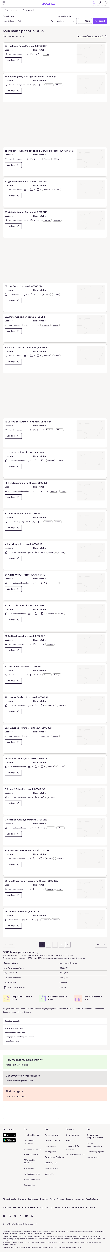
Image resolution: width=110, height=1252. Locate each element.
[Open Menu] (3, 3)
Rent (89, 1129)
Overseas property (32, 1149)
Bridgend (27, 1012)
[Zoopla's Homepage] (48, 4)
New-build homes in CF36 (93, 998)
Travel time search (32, 1154)
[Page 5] (68, 944)
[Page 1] (42, 944)
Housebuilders (51, 1168)
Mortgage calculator (75, 1154)
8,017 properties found (13, 36)
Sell (47, 1129)
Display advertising (54, 1207)
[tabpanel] (55, 19)
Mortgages (29, 1168)
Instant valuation (52, 1140)
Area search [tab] (28, 10)
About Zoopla (9, 1199)
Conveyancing (72, 1135)
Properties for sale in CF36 (22, 998)
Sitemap (7, 1207)
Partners (70, 1129)
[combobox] (28, 19)
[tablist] (19, 10)
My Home (100, 3)
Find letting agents (95, 1152)
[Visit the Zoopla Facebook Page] (4, 1215)
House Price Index (12, 1041)
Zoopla (6, 1012)
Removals (70, 1140)
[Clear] (52, 21)
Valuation (94, 3)
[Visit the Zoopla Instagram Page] (20, 1215)
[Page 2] (48, 944)
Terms (52, 1199)
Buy (25, 1129)
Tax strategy (91, 1199)
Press (67, 1207)
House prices (16, 1012)
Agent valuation (52, 1135)
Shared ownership (32, 1179)
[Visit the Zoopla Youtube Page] (26, 1215)
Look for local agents (16, 1096)
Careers (22, 1199)
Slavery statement (75, 1199)
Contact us (33, 1199)
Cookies (44, 1199)
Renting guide (93, 1157)
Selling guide (50, 1152)
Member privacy (35, 1207)
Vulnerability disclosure (83, 1207)
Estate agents (51, 1163)
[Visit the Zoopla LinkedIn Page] (15, 1215)
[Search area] (28, 21)
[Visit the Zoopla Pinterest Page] (32, 1215)
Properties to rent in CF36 (58, 998)
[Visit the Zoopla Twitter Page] (9, 1215)
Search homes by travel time (19, 1081)
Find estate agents (32, 1174)
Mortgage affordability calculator (19, 1037)
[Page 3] (55, 944)
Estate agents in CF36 (14, 1028)
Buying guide (29, 1185)
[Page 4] (61, 944)
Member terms (19, 1207)
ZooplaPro (49, 1174)
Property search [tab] (12, 10)
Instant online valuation (15, 1033)
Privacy (60, 1199)
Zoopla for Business (54, 1157)
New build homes (31, 1135)
